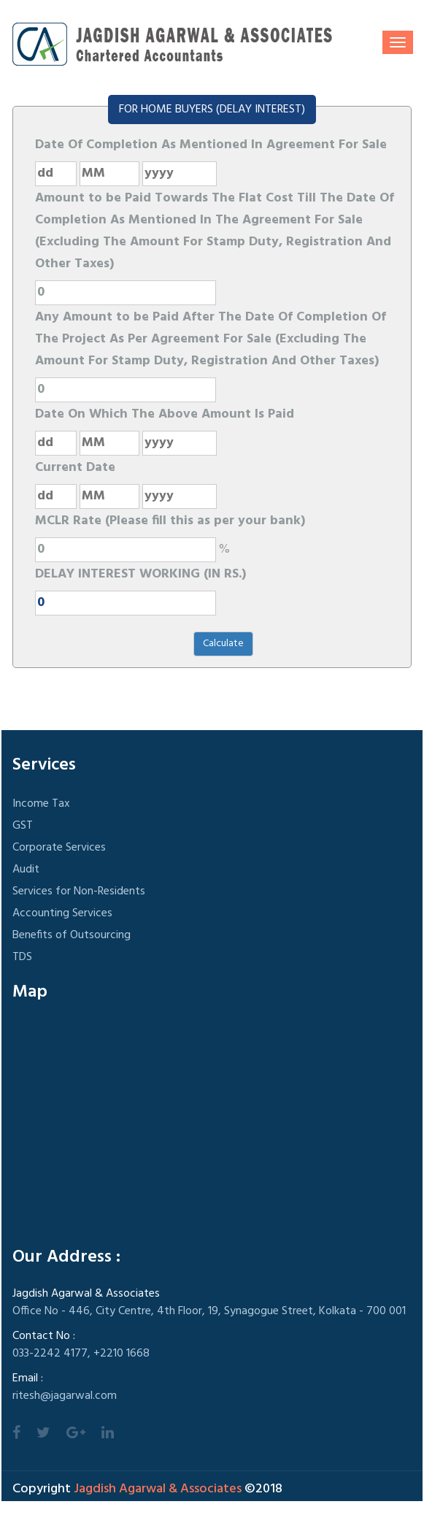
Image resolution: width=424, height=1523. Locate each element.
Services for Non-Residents (78, 891)
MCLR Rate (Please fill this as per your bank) (170, 521)
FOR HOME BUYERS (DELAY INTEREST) (212, 109)
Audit (25, 869)
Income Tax (41, 803)
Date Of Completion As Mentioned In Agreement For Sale (211, 145)
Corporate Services (59, 847)
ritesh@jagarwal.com (64, 1395)
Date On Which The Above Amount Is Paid (164, 414)
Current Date (75, 467)
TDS (22, 957)
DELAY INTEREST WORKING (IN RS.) (140, 574)
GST (22, 825)
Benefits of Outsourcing (71, 935)
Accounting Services (62, 913)
